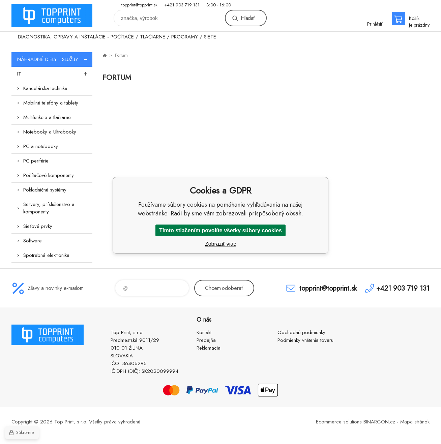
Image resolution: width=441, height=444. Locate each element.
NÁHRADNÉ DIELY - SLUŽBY (54, 59)
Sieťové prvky (37, 226)
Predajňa (206, 340)
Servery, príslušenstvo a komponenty (49, 208)
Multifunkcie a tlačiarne (47, 117)
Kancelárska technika (45, 88)
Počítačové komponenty (48, 175)
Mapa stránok (415, 421)
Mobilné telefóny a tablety (50, 103)
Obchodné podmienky (301, 332)
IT (54, 74)
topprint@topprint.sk (139, 5)
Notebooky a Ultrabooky (49, 132)
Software (32, 240)
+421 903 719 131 (182, 5)
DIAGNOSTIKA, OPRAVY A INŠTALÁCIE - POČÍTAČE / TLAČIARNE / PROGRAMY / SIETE (117, 36)
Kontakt (204, 332)
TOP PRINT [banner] (51, 15)
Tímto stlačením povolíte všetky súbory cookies (220, 230)
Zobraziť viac (220, 244)
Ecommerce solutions (339, 421)
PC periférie (36, 161)
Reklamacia (208, 348)
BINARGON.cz (379, 421)
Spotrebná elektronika (46, 255)
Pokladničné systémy (44, 190)
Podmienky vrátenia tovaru (305, 340)
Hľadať (248, 18)
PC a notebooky (40, 146)
